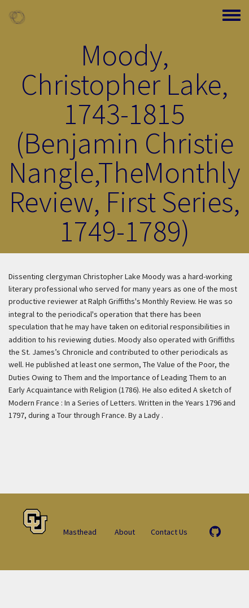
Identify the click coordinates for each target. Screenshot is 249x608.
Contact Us (169, 532)
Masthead (80, 532)
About (125, 532)
